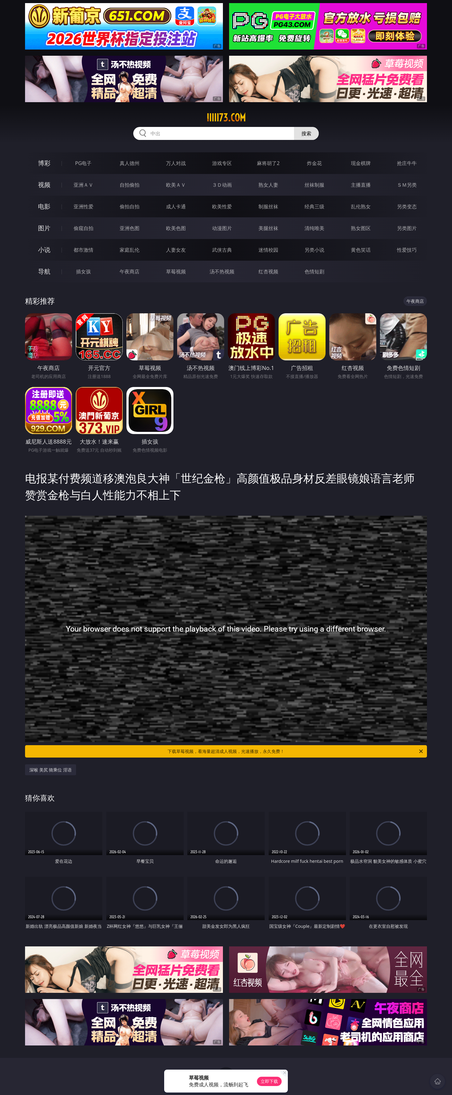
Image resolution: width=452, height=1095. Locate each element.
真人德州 (129, 163)
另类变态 (407, 206)
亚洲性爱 (83, 206)
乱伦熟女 (361, 206)
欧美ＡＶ (176, 184)
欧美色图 (176, 228)
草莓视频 (176, 271)
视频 (44, 184)
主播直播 (361, 184)
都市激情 (83, 249)
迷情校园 (268, 249)
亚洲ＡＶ (83, 184)
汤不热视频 (222, 271)
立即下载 (269, 1081)
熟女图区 (361, 228)
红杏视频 (268, 271)
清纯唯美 (314, 228)
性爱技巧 (407, 249)
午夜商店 (129, 271)
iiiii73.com (226, 117)
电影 (44, 206)
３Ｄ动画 (222, 184)
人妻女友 (176, 249)
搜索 (306, 133)
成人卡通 (176, 206)
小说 (44, 250)
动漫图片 (222, 228)
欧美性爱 (222, 206)
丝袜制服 (314, 184)
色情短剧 (314, 271)
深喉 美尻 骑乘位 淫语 (50, 770)
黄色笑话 (361, 249)
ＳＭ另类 (407, 184)
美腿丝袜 (268, 228)
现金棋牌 (361, 163)
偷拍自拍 (129, 206)
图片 (44, 228)
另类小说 (314, 249)
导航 (44, 271)
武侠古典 (222, 249)
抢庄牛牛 (407, 163)
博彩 (44, 163)
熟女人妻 (268, 184)
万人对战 (176, 163)
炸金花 (314, 163)
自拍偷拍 (129, 184)
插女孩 (83, 271)
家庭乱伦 (129, 249)
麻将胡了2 (268, 163)
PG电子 (83, 163)
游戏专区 (222, 163)
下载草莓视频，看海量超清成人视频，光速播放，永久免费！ (296, 751)
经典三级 (314, 206)
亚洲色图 (129, 228)
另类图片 (407, 228)
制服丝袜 (268, 206)
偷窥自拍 (83, 228)
